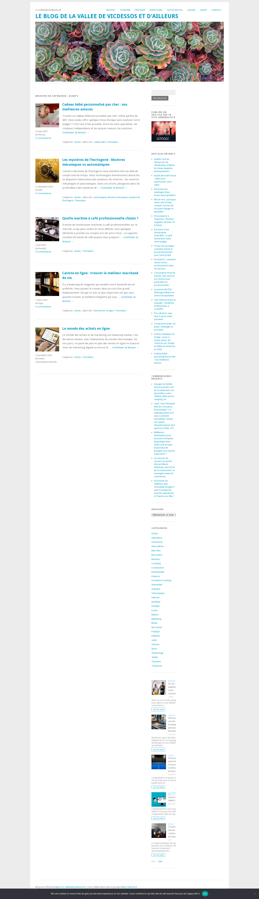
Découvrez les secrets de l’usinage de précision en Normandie (175, 724)
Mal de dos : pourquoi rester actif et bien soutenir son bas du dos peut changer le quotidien (165, 205)
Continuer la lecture (75, 132)
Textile (154, 657)
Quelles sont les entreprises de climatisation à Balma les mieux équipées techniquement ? (164, 165)
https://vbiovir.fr (129, 887)
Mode (154, 623)
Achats (77, 142)
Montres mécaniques (118, 197)
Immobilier (156, 584)
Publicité (155, 636)
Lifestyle (155, 606)
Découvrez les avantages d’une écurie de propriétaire (165, 192)
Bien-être (156, 550)
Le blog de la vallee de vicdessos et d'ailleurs (106, 16)
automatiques (100, 197)
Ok (205, 893)
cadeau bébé (99, 142)
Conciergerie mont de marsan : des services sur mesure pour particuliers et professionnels (164, 278)
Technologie (157, 653)
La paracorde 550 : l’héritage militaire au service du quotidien (164, 292)
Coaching (156, 563)
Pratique (140, 10)
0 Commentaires (43, 138)
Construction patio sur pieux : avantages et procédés (165, 326)
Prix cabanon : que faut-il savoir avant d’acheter (163, 316)
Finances (155, 576)
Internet (155, 597)
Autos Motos (175, 10)
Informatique (158, 593)
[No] (254, 893)
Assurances (157, 542)
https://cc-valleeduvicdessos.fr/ (70, 887)
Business (155, 559)
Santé (203, 10)
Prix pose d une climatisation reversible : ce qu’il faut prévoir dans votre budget (163, 235)
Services (155, 644)
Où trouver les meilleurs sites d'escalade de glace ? (164, 483)
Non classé (156, 627)
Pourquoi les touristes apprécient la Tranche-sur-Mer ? (164, 493)
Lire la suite (158, 709)
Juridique (155, 601)
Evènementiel (157, 572)
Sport (154, 648)
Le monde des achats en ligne (86, 329)
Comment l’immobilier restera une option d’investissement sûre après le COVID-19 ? (164, 422)
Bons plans (156, 10)
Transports (156, 665)
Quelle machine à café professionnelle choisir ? (100, 218)
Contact (216, 10)
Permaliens (113, 142)
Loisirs (191, 10)
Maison (110, 10)
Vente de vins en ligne (104, 310)
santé (154, 640)
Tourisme (125, 10)
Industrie (155, 589)
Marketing (156, 619)
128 (159, 861)
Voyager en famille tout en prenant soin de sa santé (164, 387)
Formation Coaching (161, 580)
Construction (157, 567)
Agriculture (156, 537)
